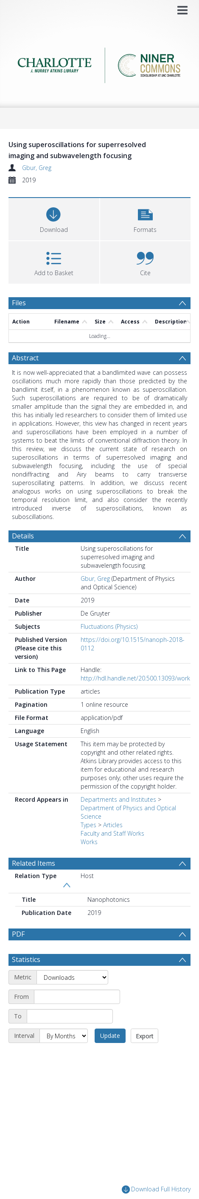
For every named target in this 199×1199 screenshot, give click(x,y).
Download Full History (156, 1189)
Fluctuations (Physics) (109, 626)
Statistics (26, 959)
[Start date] (77, 997)
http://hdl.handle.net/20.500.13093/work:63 (139, 678)
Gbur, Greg (36, 168)
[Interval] (63, 1036)
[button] (145, 218)
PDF (18, 934)
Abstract (25, 357)
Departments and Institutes (118, 799)
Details (23, 536)
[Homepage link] (99, 63)
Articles (113, 825)
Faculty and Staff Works (112, 833)
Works (89, 842)
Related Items (33, 863)
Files (19, 302)
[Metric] (72, 977)
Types (88, 825)
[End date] (70, 1016)
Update (110, 1036)
